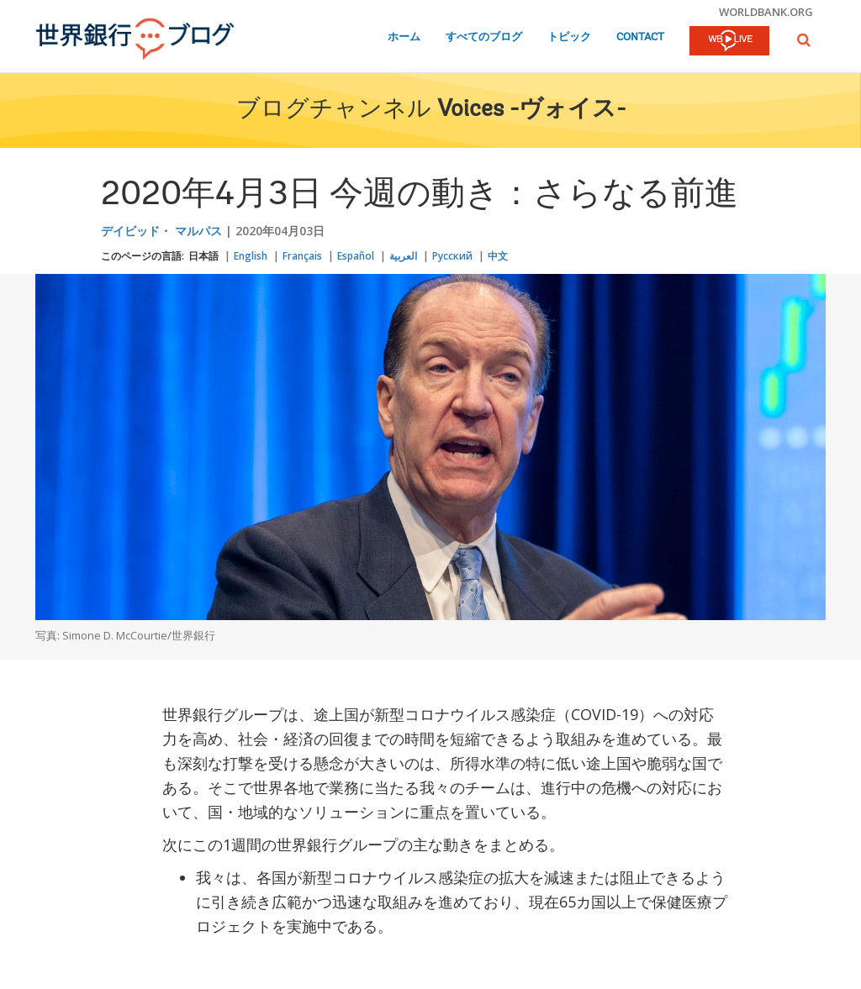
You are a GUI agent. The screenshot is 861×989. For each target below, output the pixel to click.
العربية (403, 256)
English (250, 256)
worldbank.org (766, 12)
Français (302, 256)
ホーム (404, 37)
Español (355, 256)
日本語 (203, 256)
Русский (452, 256)
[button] (804, 40)
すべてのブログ (484, 37)
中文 (498, 256)
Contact (640, 37)
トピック (569, 37)
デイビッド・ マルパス (161, 230)
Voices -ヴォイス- (531, 110)
